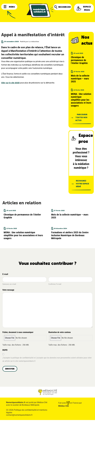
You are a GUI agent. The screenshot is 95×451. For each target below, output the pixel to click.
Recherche (62, 7)
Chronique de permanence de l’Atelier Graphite (79, 60)
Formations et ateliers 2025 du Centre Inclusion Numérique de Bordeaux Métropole (70, 235)
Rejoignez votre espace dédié (82, 184)
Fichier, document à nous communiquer (17, 332)
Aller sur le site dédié (10, 83)
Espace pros (84, 8)
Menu (9, 7)
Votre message (8, 290)
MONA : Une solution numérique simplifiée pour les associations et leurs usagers (81, 99)
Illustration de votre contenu (59, 332)
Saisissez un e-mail (9, 284)
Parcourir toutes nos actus (81, 118)
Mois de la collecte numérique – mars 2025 (80, 78)
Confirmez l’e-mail (54, 284)
